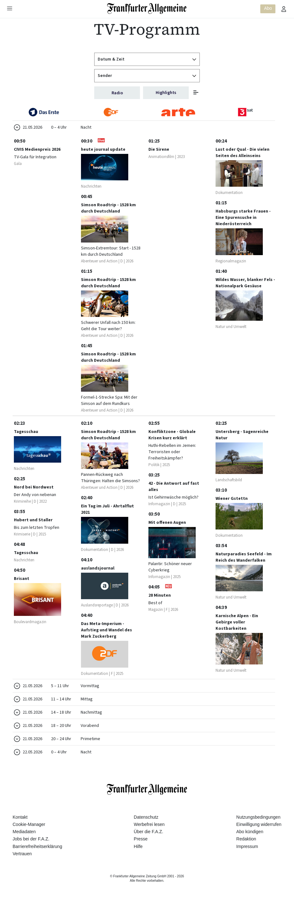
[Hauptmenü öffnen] (9, 8)
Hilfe (138, 859)
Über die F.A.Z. (148, 844)
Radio (117, 93)
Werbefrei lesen (149, 837)
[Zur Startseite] (147, 8)
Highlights (166, 93)
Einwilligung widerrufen (258, 837)
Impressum (247, 859)
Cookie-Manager (29, 837)
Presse (141, 851)
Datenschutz (146, 830)
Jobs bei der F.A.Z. (31, 851)
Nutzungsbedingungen (258, 830)
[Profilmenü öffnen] (284, 9)
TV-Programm (147, 29)
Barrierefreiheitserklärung (37, 859)
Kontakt (20, 830)
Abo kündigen (249, 844)
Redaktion (246, 851)
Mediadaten (24, 844)
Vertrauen (22, 866)
